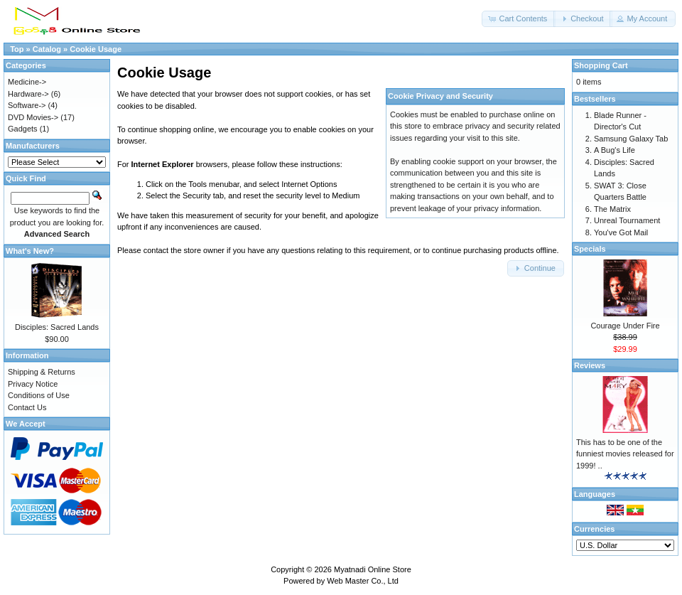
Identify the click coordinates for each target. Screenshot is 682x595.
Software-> (27, 105)
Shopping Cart (601, 65)
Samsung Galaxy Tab (631, 138)
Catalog (47, 49)
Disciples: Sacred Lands (57, 327)
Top (16, 49)
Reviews (589, 365)
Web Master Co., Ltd (363, 581)
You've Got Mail (621, 232)
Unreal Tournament (627, 220)
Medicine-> (27, 81)
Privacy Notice (33, 384)
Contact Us (27, 407)
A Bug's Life (614, 150)
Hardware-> (28, 94)
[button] (519, 19)
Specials (590, 249)
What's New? (30, 251)
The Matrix (612, 209)
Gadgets (23, 128)
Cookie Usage (95, 49)
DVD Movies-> (33, 117)
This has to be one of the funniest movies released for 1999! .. (625, 454)
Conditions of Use (39, 395)
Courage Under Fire (624, 325)
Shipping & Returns (41, 372)
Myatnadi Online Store (372, 569)
